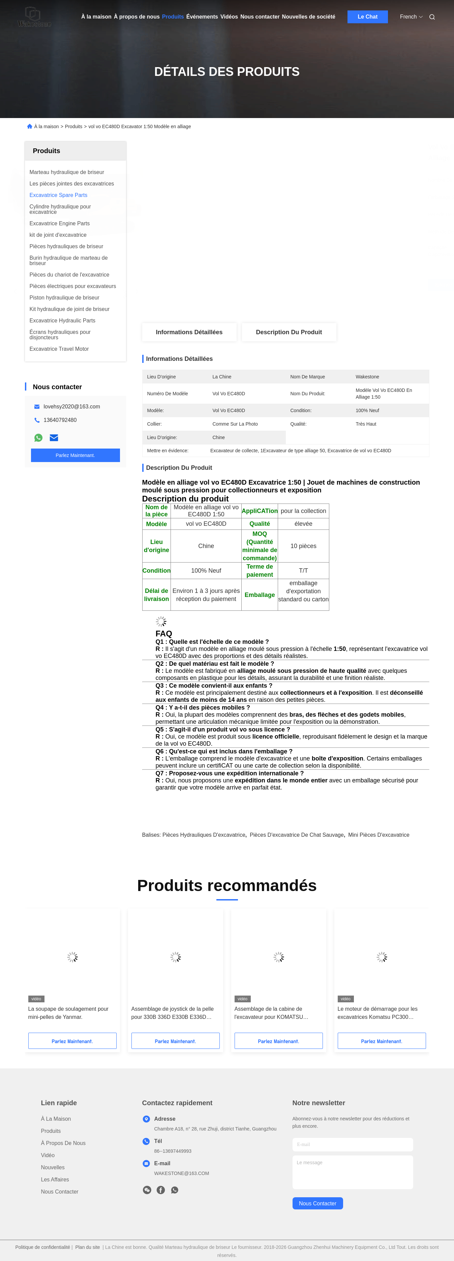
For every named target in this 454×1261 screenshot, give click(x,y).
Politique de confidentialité (42, 1247)
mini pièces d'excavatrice (379, 835)
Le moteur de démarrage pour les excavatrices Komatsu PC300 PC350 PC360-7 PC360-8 (378, 1013)
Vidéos (229, 17)
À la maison (96, 17)
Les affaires (55, 1179)
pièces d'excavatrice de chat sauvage (297, 835)
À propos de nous (137, 17)
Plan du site (87, 1247)
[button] (43, 973)
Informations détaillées (189, 332)
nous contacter (317, 1203)
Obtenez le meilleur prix (324, 285)
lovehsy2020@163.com (72, 406)
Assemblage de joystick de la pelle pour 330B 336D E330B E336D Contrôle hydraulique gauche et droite (172, 1013)
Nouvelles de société (308, 17)
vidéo (48, 1155)
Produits (173, 17)
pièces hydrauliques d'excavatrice (203, 835)
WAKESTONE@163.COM (181, 1173)
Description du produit (289, 332)
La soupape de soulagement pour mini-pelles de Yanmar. (68, 1013)
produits (51, 1131)
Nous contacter (259, 17)
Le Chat (368, 17)
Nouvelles (53, 1167)
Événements (202, 17)
